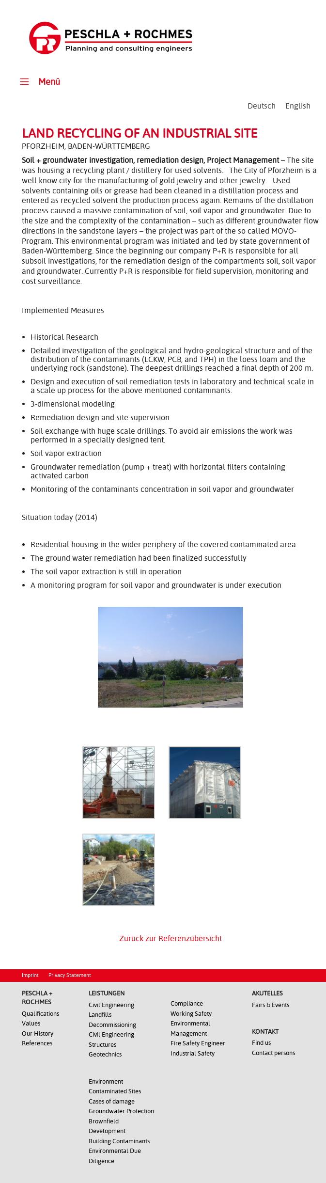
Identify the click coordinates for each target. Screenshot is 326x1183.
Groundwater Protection (121, 1111)
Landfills (100, 1014)
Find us (261, 1042)
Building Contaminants (119, 1141)
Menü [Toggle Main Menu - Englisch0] (38, 81)
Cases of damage (112, 1101)
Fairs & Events (270, 1005)
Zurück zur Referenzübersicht (170, 938)
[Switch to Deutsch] (261, 106)
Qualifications (40, 1013)
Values (31, 1023)
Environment (106, 1081)
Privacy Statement (69, 975)
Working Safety (191, 1013)
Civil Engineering (111, 1005)
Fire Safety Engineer (198, 1043)
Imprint (30, 975)
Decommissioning (112, 1024)
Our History (37, 1033)
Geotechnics (105, 1054)
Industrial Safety (193, 1053)
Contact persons (273, 1053)
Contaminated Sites (115, 1091)
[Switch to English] (297, 106)
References (37, 1043)
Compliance (187, 1003)
